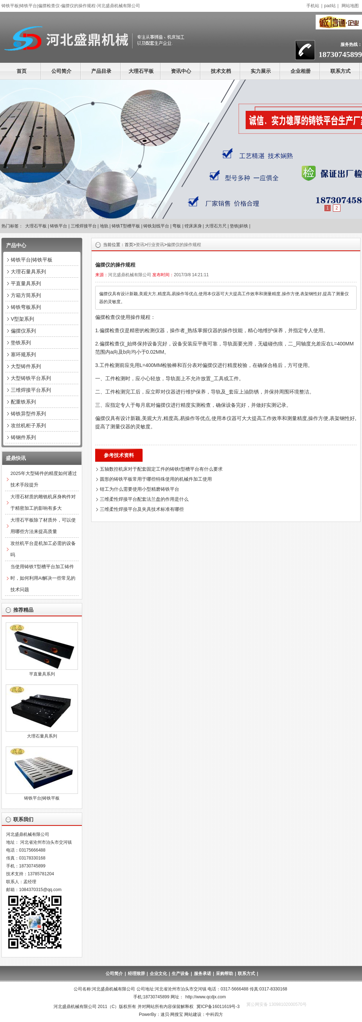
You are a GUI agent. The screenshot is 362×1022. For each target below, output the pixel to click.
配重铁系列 (23, 402)
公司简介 (61, 71)
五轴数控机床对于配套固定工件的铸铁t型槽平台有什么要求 (161, 469)
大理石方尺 (216, 226)
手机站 (312, 5)
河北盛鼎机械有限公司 (129, 274)
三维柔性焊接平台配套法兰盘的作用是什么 (144, 499)
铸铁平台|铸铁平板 (31, 260)
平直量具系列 (26, 283)
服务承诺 (202, 973)
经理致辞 (136, 973)
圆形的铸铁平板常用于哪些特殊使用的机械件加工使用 (156, 479)
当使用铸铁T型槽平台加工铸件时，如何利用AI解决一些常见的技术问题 (42, 578)
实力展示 (261, 71)
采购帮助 (224, 973)
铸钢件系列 (23, 437)
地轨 (104, 226)
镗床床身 (193, 226)
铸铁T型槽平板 (126, 226)
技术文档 (221, 71)
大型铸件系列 (26, 366)
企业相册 (301, 71)
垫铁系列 (21, 342)
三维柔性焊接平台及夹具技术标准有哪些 (142, 509)
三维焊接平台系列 (31, 390)
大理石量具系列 (28, 271)
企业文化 (158, 973)
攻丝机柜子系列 (28, 425)
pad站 (330, 5)
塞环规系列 (23, 354)
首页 (22, 71)
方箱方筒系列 (26, 295)
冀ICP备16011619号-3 (218, 1006)
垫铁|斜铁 (239, 226)
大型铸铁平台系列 (31, 378)
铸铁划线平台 (156, 226)
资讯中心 (181, 71)
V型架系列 (22, 319)
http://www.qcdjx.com (205, 996)
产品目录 (101, 71)
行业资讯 (155, 244)
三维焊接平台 (84, 226)
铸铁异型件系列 (28, 413)
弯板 (176, 226)
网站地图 (350, 5)
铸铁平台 (58, 226)
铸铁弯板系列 (26, 307)
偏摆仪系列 (23, 331)
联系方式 (340, 71)
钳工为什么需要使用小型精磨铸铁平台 (139, 489)
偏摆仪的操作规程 (184, 244)
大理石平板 (141, 71)
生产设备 (180, 973)
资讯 (140, 244)
